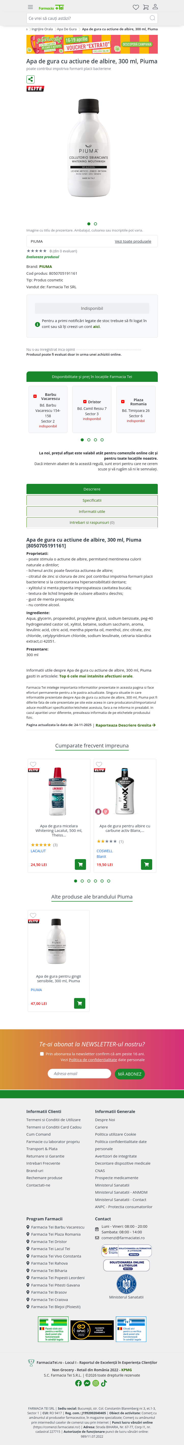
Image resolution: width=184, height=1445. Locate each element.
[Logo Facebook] (78, 1383)
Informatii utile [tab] (92, 511)
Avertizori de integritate (116, 1156)
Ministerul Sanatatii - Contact (120, 1199)
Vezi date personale (103, 1059)
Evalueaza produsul (42, 256)
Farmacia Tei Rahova (47, 1263)
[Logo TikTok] (104, 1383)
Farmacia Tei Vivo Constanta (53, 1256)
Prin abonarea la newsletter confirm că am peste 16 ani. (95, 1053)
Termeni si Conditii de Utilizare (53, 1119)
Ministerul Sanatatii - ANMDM (121, 1192)
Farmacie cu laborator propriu (53, 1141)
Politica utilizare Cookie (115, 1134)
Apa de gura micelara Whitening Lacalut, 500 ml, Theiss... (59, 830)
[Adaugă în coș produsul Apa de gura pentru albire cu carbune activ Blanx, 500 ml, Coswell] (146, 864)
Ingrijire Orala (42, 29)
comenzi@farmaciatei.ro (123, 1237)
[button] (89, 224)
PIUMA (45, 266)
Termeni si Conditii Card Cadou (53, 1127)
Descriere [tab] (92, 489)
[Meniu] (30, 7)
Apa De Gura (67, 29)
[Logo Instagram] (95, 1383)
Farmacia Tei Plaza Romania (53, 1234)
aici (96, 326)
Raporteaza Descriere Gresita (125, 725)
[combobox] (92, 18)
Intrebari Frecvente (43, 1163)
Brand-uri (34, 1170)
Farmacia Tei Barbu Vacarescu (55, 1227)
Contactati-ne (38, 1185)
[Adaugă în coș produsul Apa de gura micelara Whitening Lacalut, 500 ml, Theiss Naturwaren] (80, 864)
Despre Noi (105, 1119)
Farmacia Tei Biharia (46, 1270)
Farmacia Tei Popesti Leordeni (55, 1277)
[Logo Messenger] (87, 1383)
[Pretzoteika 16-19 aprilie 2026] (92, 44)
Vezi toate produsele (133, 241)
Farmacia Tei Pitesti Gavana (53, 1285)
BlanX (101, 856)
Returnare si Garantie (45, 1156)
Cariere (101, 1127)
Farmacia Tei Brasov (46, 1292)
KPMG (126, 1369)
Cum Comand (38, 1134)
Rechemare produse (44, 1177)
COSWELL (105, 850)
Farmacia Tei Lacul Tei (48, 1248)
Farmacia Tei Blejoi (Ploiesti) (53, 1306)
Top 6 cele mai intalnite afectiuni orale (96, 675)
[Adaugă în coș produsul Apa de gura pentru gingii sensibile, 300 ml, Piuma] (79, 1003)
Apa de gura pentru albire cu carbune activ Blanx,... (125, 828)
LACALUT (38, 850)
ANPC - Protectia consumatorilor (124, 1206)
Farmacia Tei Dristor (46, 1241)
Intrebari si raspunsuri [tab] (91, 522)
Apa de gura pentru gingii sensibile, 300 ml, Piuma (58, 978)
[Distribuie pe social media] (30, 79)
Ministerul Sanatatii (112, 1185)
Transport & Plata (42, 1148)
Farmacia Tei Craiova (47, 1299)
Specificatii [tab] (91, 500)
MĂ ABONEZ (129, 1074)
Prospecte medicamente (116, 1177)
